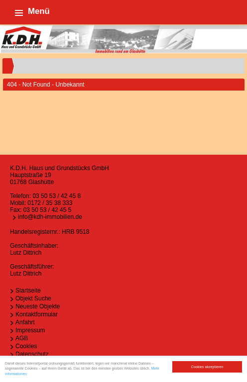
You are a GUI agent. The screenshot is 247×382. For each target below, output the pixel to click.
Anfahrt (25, 322)
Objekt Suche (33, 298)
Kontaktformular (36, 314)
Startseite (28, 290)
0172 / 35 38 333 (49, 202)
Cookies (26, 346)
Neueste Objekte (37, 306)
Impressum (30, 330)
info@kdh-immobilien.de (50, 216)
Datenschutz (32, 354)
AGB (21, 338)
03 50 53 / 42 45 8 (56, 195)
